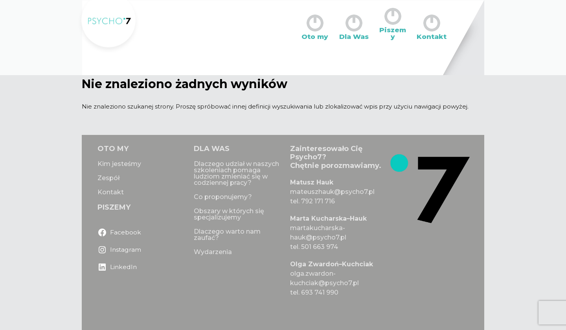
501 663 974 (319, 247)
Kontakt (432, 27)
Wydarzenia (213, 252)
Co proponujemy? (223, 197)
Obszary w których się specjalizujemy (229, 214)
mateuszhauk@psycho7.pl (332, 191)
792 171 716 (318, 201)
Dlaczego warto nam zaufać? (227, 235)
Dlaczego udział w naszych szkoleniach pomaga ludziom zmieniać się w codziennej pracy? (236, 173)
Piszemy (392, 24)
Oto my (314, 27)
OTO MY (113, 148)
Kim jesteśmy (119, 164)
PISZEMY (113, 207)
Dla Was (354, 27)
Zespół (108, 178)
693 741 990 (319, 292)
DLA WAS (212, 148)
